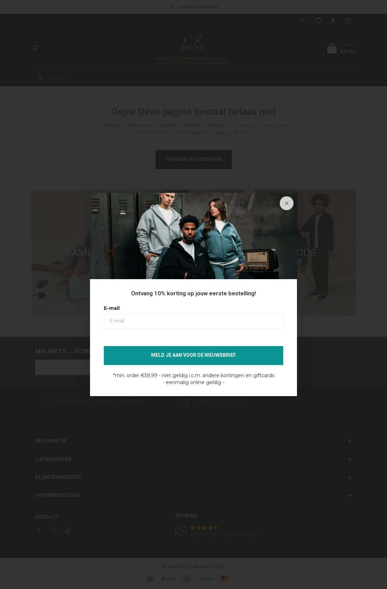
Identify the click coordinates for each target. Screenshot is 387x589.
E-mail (112, 308)
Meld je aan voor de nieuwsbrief (193, 355)
